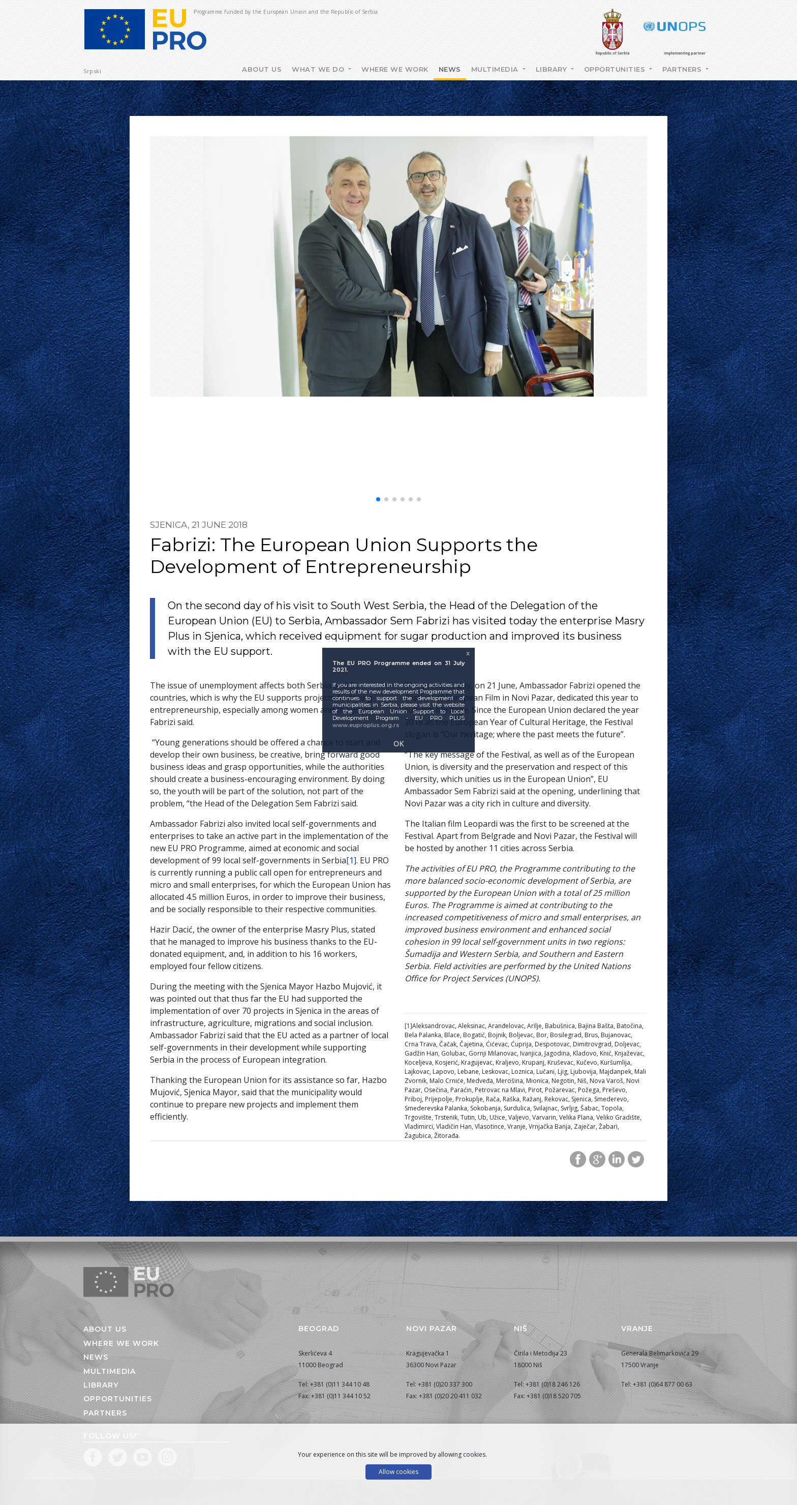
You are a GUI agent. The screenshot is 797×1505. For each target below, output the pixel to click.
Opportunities (616, 69)
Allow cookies (398, 1471)
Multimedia (496, 69)
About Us (262, 69)
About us (105, 1329)
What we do (319, 69)
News (450, 69)
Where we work (394, 69)
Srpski (92, 71)
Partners (683, 69)
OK (398, 743)
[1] (351, 860)
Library (552, 69)
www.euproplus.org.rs (366, 725)
